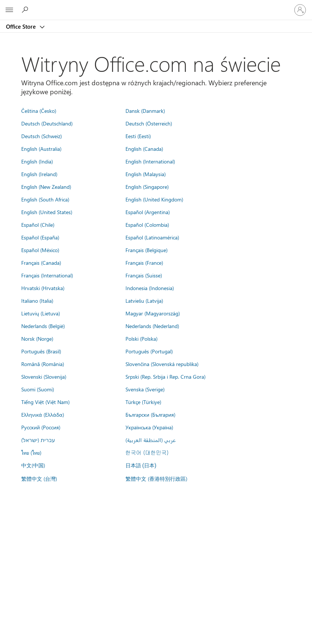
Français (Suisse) (143, 275)
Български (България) (150, 414)
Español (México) (40, 250)
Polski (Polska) (141, 338)
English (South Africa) (45, 199)
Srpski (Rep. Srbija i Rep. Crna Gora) (165, 376)
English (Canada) (144, 148)
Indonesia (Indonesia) (149, 288)
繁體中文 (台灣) (39, 478)
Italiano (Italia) (37, 300)
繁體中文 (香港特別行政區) (156, 478)
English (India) (37, 161)
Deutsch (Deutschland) (47, 123)
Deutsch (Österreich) (148, 123)
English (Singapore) (147, 186)
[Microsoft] (155, 5)
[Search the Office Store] (26, 10)
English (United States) (46, 212)
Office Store (21, 26)
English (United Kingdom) (154, 199)
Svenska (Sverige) (145, 389)
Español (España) (40, 237)
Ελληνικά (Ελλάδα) (42, 414)
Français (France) (144, 262)
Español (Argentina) (147, 212)
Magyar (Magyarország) (152, 313)
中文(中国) (33, 465)
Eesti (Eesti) (138, 136)
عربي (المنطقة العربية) (150, 439)
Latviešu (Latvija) (144, 300)
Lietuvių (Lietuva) (40, 313)
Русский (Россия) (40, 427)
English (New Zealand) (46, 186)
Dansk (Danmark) (145, 110)
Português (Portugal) (149, 351)
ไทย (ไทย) (31, 452)
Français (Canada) (41, 262)
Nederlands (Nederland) (152, 326)
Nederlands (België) (43, 326)
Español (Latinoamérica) (152, 237)
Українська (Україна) (149, 427)
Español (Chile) (37, 224)
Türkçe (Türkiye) (143, 402)
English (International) (150, 161)
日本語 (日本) (141, 465)
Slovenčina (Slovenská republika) (161, 364)
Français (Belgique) (146, 250)
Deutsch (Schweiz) (41, 136)
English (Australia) (41, 148)
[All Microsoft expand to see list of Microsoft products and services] (9, 10)
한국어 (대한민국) (147, 452)
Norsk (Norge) (37, 338)
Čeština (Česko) (38, 110)
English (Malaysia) (145, 174)
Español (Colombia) (147, 224)
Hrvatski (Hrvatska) (42, 288)
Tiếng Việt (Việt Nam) (45, 402)
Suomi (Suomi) (37, 389)
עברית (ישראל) (38, 439)
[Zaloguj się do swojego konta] (300, 10)
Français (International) (47, 275)
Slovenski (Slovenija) (43, 376)
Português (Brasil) (41, 351)
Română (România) (42, 364)
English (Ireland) (39, 174)
